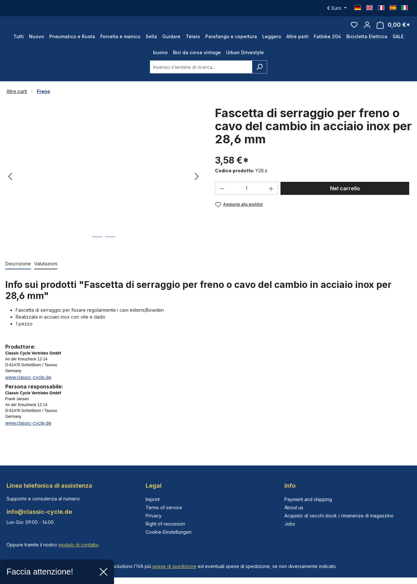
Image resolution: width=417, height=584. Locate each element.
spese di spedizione (174, 566)
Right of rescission (165, 524)
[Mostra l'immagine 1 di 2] (97, 255)
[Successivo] (197, 189)
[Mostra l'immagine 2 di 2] (110, 255)
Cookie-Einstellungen (169, 532)
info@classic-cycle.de (39, 511)
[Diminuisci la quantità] (222, 201)
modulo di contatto (78, 544)
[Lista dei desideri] (354, 31)
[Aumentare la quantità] (271, 201)
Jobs (289, 524)
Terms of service (164, 507)
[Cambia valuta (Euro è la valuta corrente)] (337, 8)
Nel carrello (345, 201)
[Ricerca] (259, 80)
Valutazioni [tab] (45, 276)
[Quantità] (246, 201)
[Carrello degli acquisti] (393, 31)
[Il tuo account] (367, 31)
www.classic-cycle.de (28, 390)
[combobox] (201, 80)
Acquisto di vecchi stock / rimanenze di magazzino (339, 515)
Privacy (154, 515)
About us (293, 507)
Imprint (153, 499)
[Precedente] (10, 189)
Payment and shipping (308, 499)
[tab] (18, 277)
